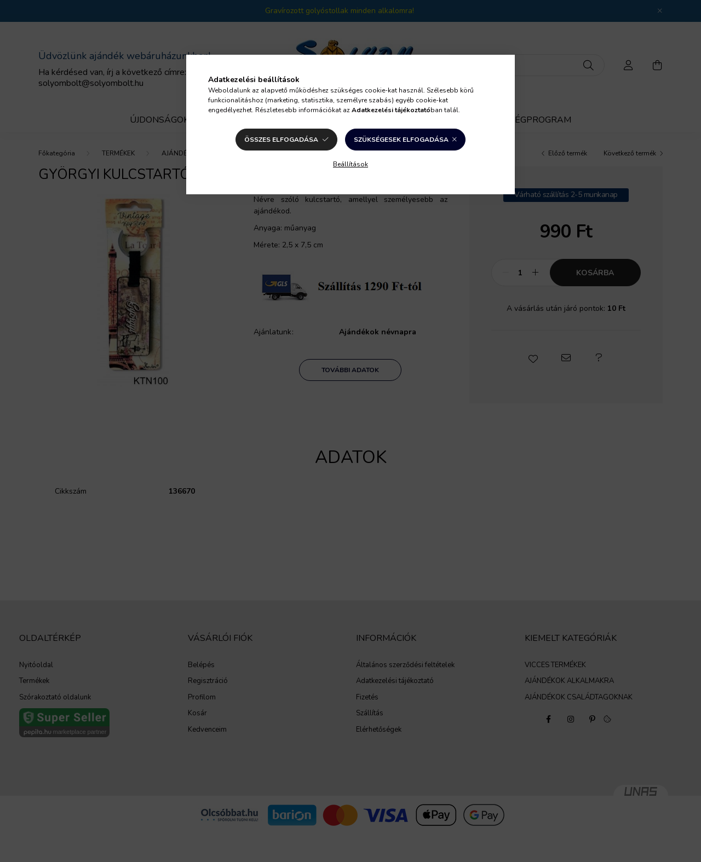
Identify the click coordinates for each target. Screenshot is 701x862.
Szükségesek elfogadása (401, 139)
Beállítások (350, 164)
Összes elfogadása (281, 139)
